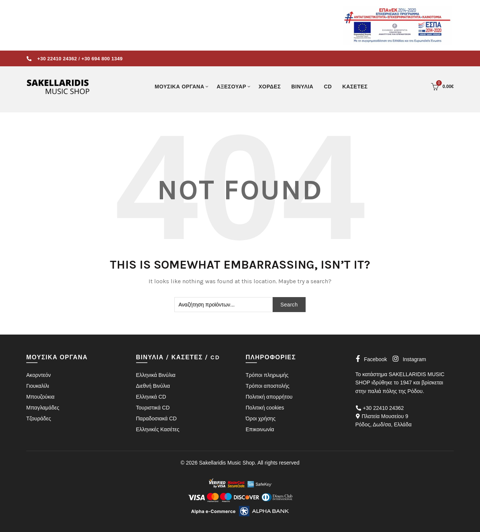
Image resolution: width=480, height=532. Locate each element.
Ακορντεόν (38, 375)
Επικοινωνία (260, 429)
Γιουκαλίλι (37, 386)
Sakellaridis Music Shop (227, 463)
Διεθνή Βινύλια (153, 386)
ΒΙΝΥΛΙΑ (302, 87)
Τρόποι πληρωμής (267, 375)
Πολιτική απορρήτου (269, 397)
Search (289, 305)
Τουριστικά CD (153, 408)
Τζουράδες (38, 418)
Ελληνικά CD (151, 397)
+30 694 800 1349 (102, 58)
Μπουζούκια (40, 397)
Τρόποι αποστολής (268, 386)
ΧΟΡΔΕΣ (270, 87)
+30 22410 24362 (57, 58)
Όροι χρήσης (261, 418)
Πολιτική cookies (265, 408)
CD (328, 87)
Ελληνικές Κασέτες (158, 429)
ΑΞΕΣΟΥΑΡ (231, 87)
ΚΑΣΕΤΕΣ (355, 87)
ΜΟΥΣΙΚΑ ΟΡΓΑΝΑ (179, 87)
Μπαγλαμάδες (42, 408)
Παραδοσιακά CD (156, 418)
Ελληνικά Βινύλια (156, 375)
